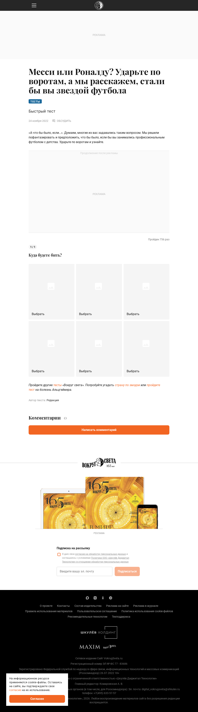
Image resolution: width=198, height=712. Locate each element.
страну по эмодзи (127, 385)
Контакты (63, 605)
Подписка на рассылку (73, 548)
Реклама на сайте (117, 605)
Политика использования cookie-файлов (147, 611)
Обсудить (61, 120)
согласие (15, 690)
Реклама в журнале (145, 605)
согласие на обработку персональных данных (100, 554)
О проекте (46, 605)
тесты (57, 385)
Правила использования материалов (49, 611)
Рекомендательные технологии (87, 616)
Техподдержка (121, 616)
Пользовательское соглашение (97, 611)
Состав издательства (88, 605)
